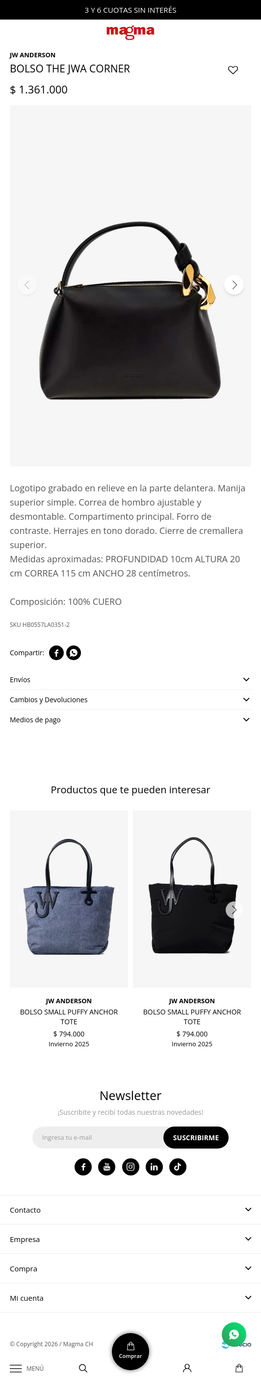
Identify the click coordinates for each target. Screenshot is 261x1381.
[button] (234, 285)
